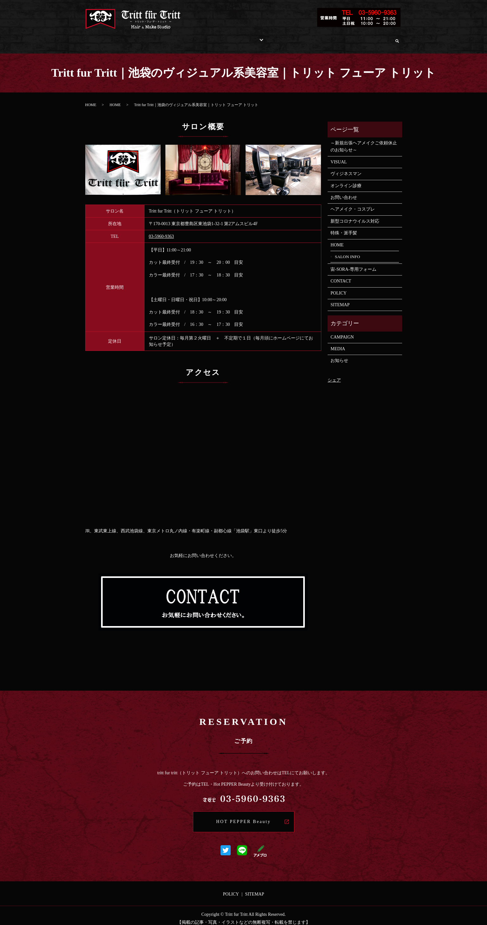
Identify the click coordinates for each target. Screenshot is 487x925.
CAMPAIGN (342, 331)
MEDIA (337, 342)
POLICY (338, 287)
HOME (99, 37)
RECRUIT (293, 37)
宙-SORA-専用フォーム (353, 263)
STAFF (264, 37)
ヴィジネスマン (346, 167)
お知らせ (339, 354)
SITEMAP (339, 298)
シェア (334, 374)
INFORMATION (175, 37)
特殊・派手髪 (343, 227)
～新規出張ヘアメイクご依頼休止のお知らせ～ (363, 140)
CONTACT (340, 275)
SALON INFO (132, 37)
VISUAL (340, 156)
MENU (209, 37)
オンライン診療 (370, 37)
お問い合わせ (328, 37)
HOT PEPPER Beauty (243, 815)
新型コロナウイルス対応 (354, 215)
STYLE (235, 37)
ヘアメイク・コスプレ (352, 203)
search (397, 38)
